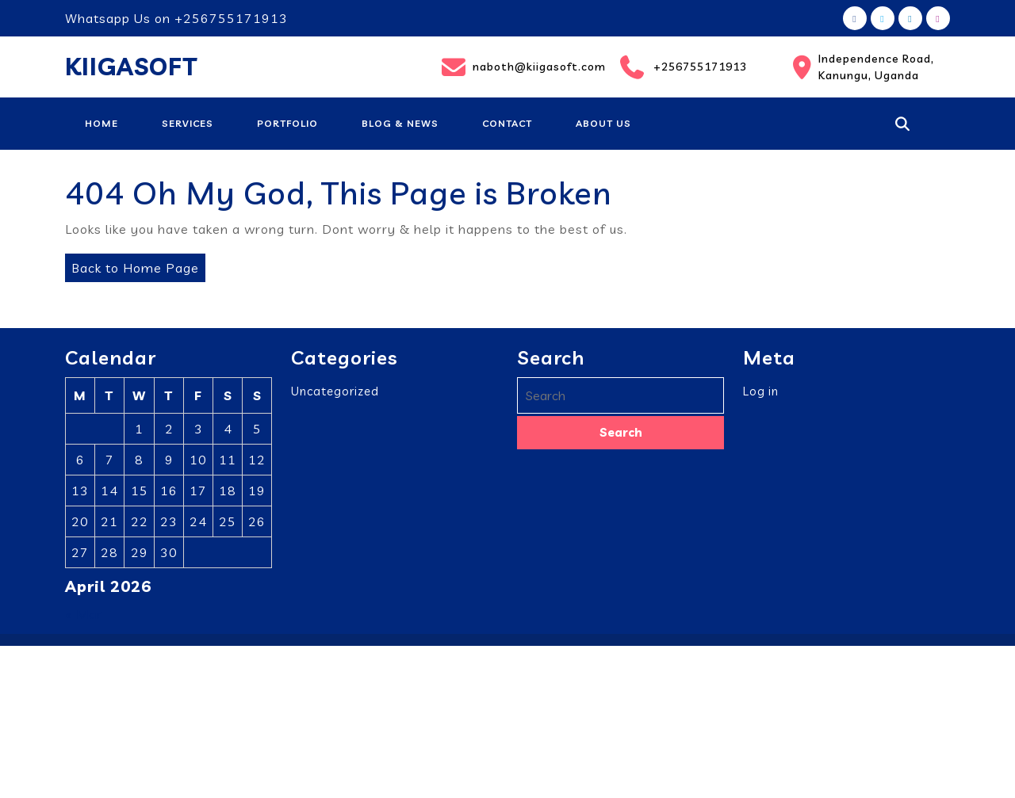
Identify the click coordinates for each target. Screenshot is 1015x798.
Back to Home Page (132, 265)
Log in (761, 399)
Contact (507, 123)
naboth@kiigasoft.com (520, 67)
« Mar (83, 622)
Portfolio (287, 123)
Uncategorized (335, 399)
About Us (603, 123)
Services (187, 123)
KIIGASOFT (131, 67)
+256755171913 (683, 67)
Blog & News (400, 123)
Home (101, 123)
